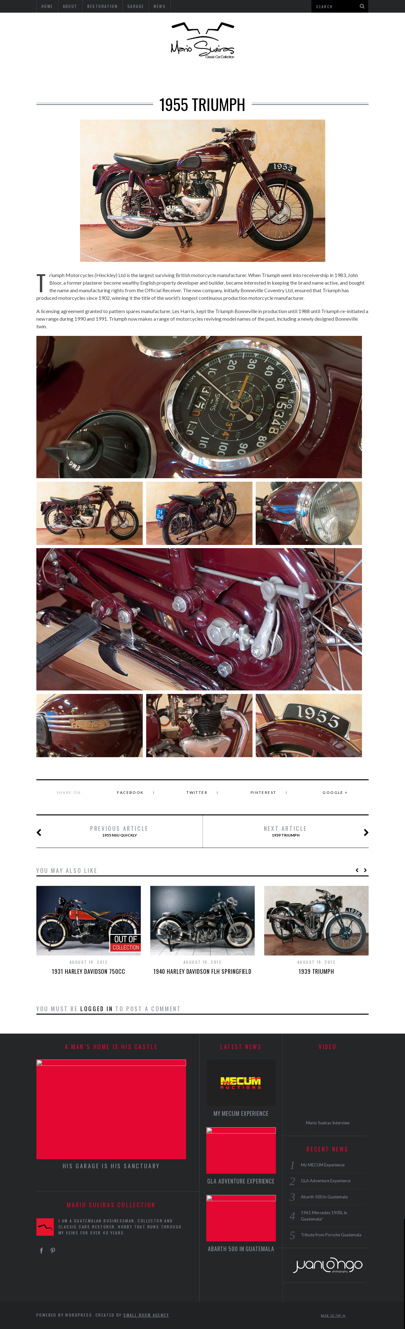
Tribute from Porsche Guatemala (331, 1234)
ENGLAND (114, 77)
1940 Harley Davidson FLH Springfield (202, 971)
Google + (335, 792)
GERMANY (79, 77)
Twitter (197, 792)
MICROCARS (179, 77)
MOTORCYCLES (225, 77)
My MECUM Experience (241, 1113)
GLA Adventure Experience (241, 1181)
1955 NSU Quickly (104, 831)
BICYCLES (268, 77)
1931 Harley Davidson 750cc (88, 971)
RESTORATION (342, 77)
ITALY (145, 77)
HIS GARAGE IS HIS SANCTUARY (111, 1166)
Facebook (130, 792)
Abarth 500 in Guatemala (241, 1249)
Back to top (333, 1315)
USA (50, 77)
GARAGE (301, 77)
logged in (96, 1008)
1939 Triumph (305, 831)
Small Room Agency (146, 1315)
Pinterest (264, 792)
